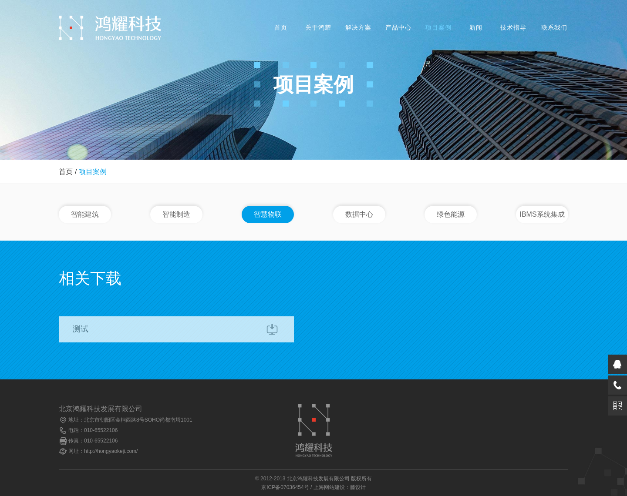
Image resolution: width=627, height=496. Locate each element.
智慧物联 (268, 214)
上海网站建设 (329, 487)
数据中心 (359, 214)
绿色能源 (451, 214)
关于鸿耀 (318, 27)
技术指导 (513, 27)
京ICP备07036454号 (285, 487)
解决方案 (358, 27)
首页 (280, 27)
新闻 (475, 27)
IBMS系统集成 (541, 214)
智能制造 (176, 214)
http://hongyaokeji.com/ (111, 451)
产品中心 (398, 27)
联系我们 (554, 27)
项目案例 (438, 27)
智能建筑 (85, 214)
